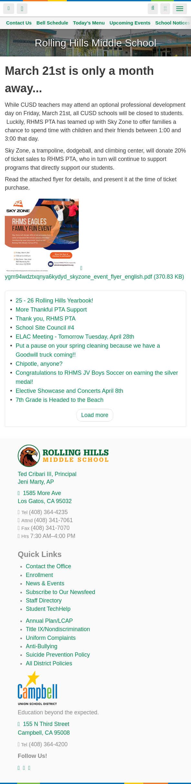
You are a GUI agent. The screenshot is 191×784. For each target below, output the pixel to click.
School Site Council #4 (45, 327)
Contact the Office (48, 566)
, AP (36, 482)
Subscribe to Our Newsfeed (60, 592)
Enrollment (39, 575)
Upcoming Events (130, 22)
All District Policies (49, 663)
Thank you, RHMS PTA (46, 318)
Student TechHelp (48, 609)
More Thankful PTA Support (51, 309)
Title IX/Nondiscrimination (58, 629)
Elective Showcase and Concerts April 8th (69, 391)
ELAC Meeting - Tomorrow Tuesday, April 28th (75, 336)
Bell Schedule (52, 22)
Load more (94, 415)
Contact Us (19, 22)
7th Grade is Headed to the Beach (60, 400)
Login (9, 9)
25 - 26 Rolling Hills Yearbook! (54, 300)
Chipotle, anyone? (39, 364)
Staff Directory (44, 600)
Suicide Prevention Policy (58, 654)
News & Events (45, 583)
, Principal (47, 474)
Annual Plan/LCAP (49, 621)
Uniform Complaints (50, 638)
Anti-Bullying (41, 646)
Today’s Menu (89, 22)
